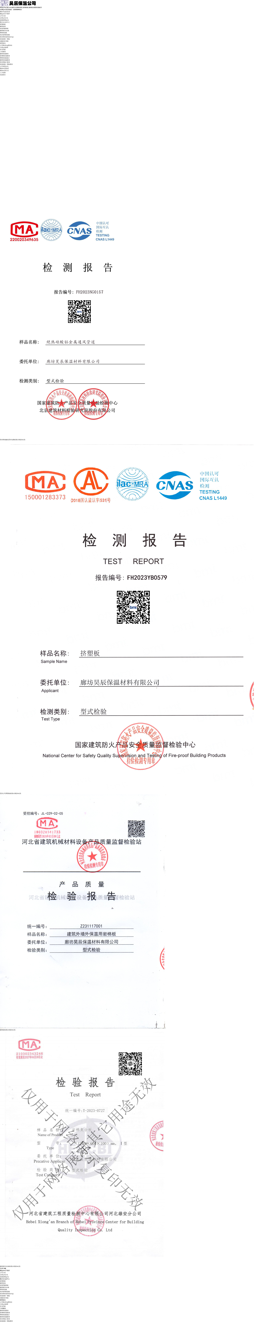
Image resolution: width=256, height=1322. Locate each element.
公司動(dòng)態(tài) (6, 45)
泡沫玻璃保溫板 (5, 35)
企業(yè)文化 (4, 18)
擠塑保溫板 (3, 32)
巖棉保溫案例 (4, 54)
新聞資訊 (3, 43)
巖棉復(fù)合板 (4, 30)
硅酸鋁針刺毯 (4, 41)
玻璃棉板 (3, 24)
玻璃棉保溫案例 (5, 56)
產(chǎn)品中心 (5, 22)
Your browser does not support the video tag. (128, 140)
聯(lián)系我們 (4, 68)
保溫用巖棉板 (4, 28)
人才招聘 (3, 72)
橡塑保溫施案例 (5, 60)
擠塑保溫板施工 (5, 58)
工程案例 (3, 51)
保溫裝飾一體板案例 (6, 64)
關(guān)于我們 (5, 14)
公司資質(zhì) (4, 66)
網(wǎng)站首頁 (5, 11)
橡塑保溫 (3, 26)
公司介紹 (3, 16)
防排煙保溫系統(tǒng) (7, 37)
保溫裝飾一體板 (5, 39)
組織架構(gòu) (4, 20)
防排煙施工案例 (5, 62)
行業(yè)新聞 (4, 47)
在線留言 (3, 75)
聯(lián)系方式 (4, 70)
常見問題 (3, 49)
